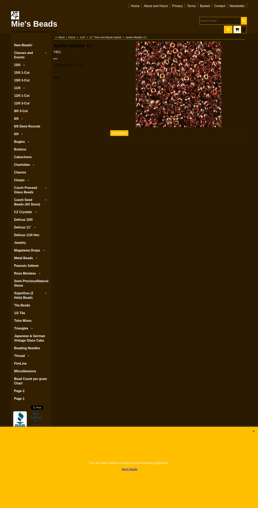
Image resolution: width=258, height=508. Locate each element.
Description (119, 133)
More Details (129, 469)
